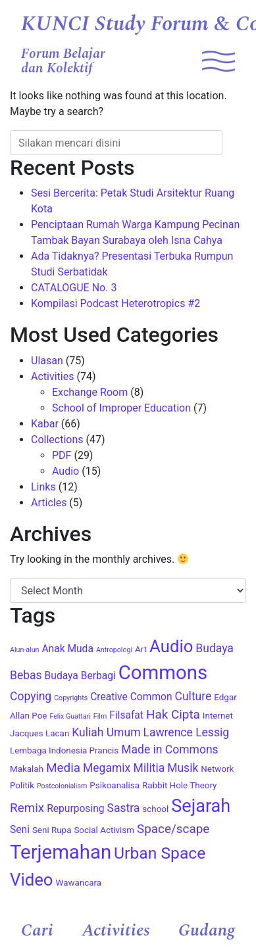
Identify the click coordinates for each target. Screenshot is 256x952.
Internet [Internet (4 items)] (218, 716)
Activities (116, 930)
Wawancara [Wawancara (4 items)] (79, 883)
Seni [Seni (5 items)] (20, 830)
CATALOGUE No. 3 (73, 287)
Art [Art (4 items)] (141, 649)
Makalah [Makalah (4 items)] (26, 769)
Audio (65, 471)
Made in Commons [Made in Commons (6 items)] (169, 749)
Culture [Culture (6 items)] (193, 696)
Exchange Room (90, 392)
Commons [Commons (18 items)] (162, 672)
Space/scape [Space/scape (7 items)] (173, 828)
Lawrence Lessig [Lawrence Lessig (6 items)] (186, 732)
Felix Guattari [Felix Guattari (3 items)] (69, 716)
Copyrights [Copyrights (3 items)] (71, 698)
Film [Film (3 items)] (100, 716)
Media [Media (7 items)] (63, 767)
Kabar (45, 423)
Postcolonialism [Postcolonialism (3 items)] (62, 786)
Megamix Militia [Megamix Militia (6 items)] (124, 767)
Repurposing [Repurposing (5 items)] (75, 809)
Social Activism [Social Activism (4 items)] (104, 830)
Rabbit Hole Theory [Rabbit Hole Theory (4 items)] (179, 785)
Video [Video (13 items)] (31, 880)
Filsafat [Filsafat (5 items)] (126, 715)
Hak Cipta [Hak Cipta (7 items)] (173, 714)
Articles (48, 502)
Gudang (206, 930)
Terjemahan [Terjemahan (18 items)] (60, 852)
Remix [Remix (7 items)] (27, 807)
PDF (61, 455)
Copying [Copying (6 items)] (30, 696)
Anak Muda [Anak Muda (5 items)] (67, 649)
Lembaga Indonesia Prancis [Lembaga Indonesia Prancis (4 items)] (64, 750)
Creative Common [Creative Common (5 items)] (131, 697)
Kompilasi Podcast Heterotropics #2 (115, 303)
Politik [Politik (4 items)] (22, 785)
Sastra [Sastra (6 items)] (123, 808)
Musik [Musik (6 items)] (182, 767)
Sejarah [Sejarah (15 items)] (200, 806)
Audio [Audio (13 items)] (171, 646)
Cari (37, 930)
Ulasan (47, 360)
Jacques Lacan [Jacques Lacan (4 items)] (39, 733)
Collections (57, 439)
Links (43, 487)
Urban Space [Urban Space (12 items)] (159, 853)
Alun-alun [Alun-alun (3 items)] (24, 650)
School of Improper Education (121, 408)
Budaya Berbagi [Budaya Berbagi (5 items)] (80, 676)
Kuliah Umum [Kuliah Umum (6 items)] (106, 732)
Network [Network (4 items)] (217, 769)
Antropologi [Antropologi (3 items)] (114, 650)
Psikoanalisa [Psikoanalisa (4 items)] (115, 785)
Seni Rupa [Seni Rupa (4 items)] (52, 830)
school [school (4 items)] (155, 809)
